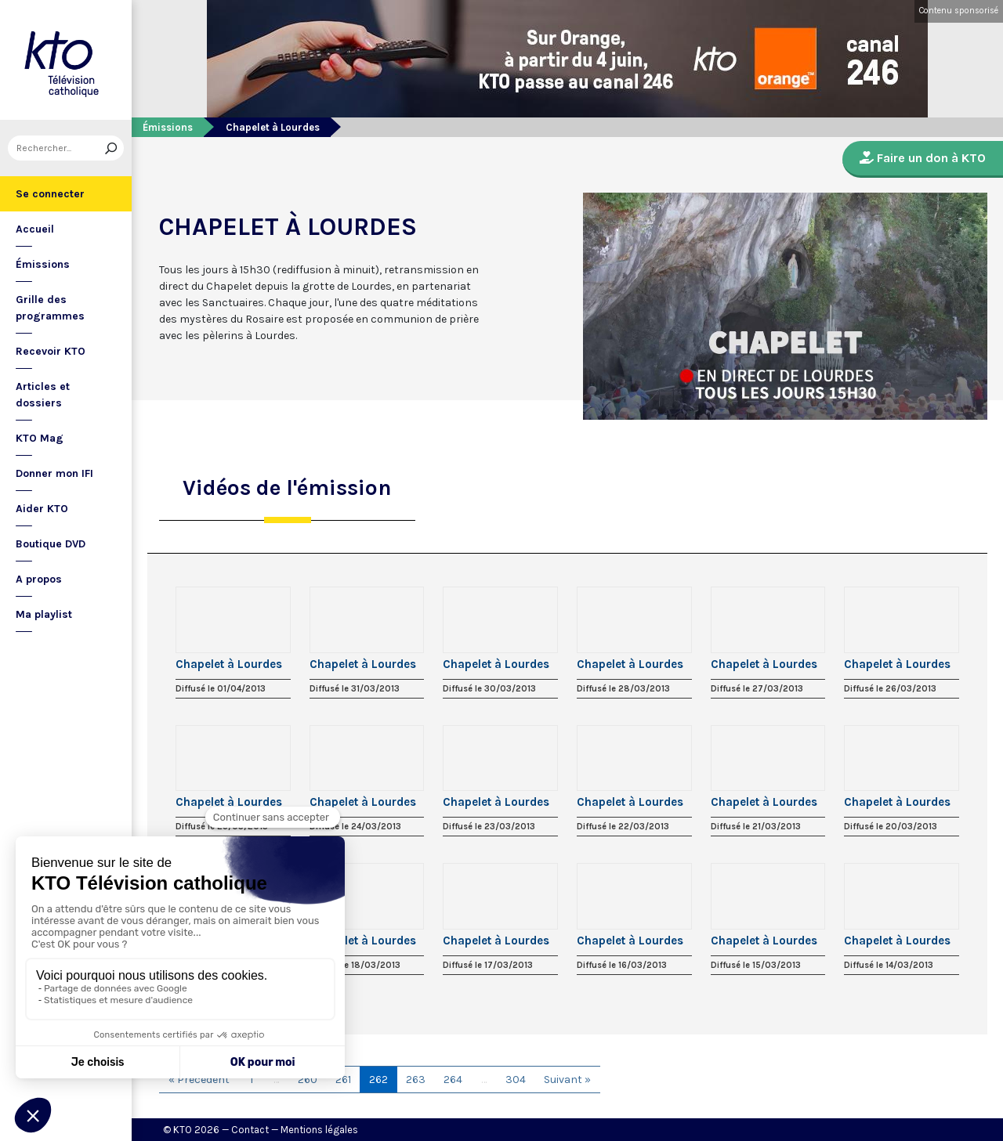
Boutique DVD (50, 544)
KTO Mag (39, 438)
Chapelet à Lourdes (229, 664)
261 (343, 1079)
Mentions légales (319, 1130)
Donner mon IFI (54, 473)
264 (453, 1079)
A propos (39, 579)
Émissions (43, 264)
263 (415, 1079)
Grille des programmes (50, 308)
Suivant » (567, 1079)
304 (515, 1079)
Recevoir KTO (50, 351)
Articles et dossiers (43, 395)
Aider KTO (42, 508)
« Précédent (199, 1079)
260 (307, 1079)
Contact (250, 1130)
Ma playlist (44, 614)
